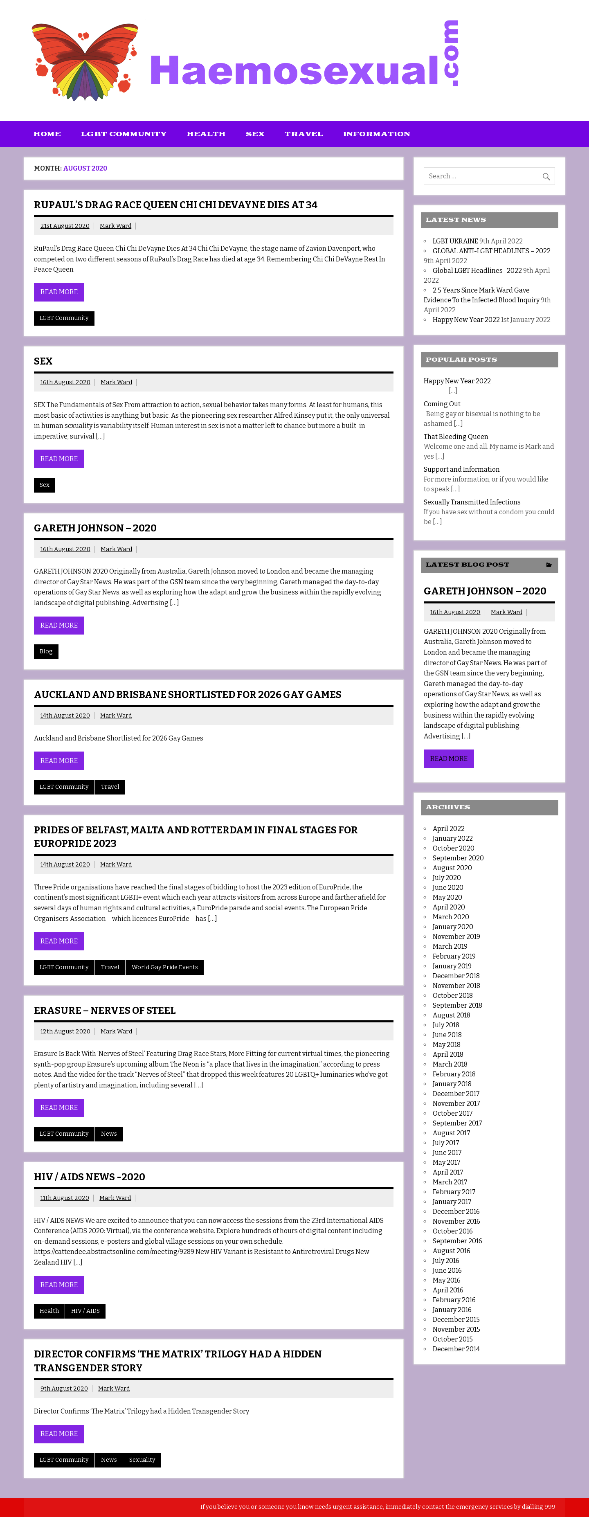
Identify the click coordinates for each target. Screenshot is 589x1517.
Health (206, 134)
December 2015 (456, 1319)
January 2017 (452, 1202)
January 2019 (452, 966)
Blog (46, 651)
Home (47, 134)
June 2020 (448, 887)
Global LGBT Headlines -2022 (477, 271)
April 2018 (448, 1054)
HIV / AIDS (85, 1311)
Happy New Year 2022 (466, 320)
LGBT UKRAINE (455, 241)
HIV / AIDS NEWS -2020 (89, 1177)
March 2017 (450, 1182)
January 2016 (452, 1310)
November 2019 (456, 937)
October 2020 (453, 848)
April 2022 (449, 829)
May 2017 (447, 1162)
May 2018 (447, 1045)
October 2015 (453, 1339)
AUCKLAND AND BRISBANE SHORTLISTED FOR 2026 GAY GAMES (188, 694)
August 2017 (451, 1133)
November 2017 (456, 1103)
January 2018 (452, 1084)
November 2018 (456, 986)
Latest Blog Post (468, 565)
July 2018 (446, 1025)
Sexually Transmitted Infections (472, 502)
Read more (59, 292)
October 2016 (453, 1231)
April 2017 (448, 1172)
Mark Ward (115, 226)
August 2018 (451, 1015)
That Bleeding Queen (456, 437)
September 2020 (458, 858)
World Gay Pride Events (165, 967)
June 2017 (447, 1153)
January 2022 (453, 838)
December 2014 (456, 1349)
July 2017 (446, 1143)
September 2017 (457, 1123)
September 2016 (457, 1241)
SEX (43, 361)
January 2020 (453, 927)
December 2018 (456, 976)
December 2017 (456, 1094)
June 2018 (447, 1035)
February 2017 (454, 1192)
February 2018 (454, 1074)
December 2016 (456, 1211)
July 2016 (446, 1261)
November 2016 (456, 1221)
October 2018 (453, 995)
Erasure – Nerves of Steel (105, 1010)
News (109, 1133)
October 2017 (453, 1113)
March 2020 (451, 917)
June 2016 (447, 1270)
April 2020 (449, 907)
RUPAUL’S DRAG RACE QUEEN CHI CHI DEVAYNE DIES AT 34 (176, 205)
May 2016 (447, 1280)
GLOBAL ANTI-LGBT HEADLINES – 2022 (492, 251)
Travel (304, 134)
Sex (255, 134)
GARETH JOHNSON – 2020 (95, 528)
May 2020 (447, 897)
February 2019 (454, 956)
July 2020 (447, 878)
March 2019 (450, 946)
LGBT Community (124, 134)
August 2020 (452, 868)
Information (376, 134)
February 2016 (454, 1300)
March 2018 (450, 1064)
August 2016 (451, 1251)
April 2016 (448, 1290)
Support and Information (462, 469)
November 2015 (456, 1329)
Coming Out (442, 404)
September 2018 (457, 1005)
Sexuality (142, 1459)
